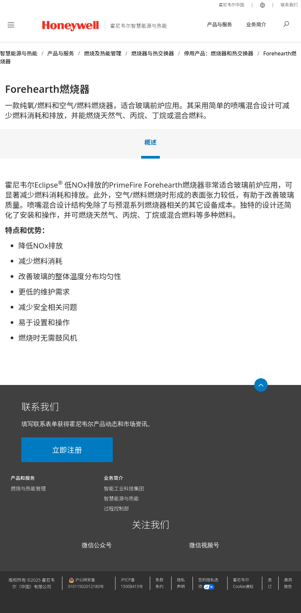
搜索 (286, 23)
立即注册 (60, 450)
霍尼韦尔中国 (231, 5)
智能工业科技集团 (124, 488)
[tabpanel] (150, 264)
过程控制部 (116, 508)
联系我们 (289, 5)
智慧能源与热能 (121, 498)
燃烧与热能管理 (28, 488)
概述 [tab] (150, 142)
